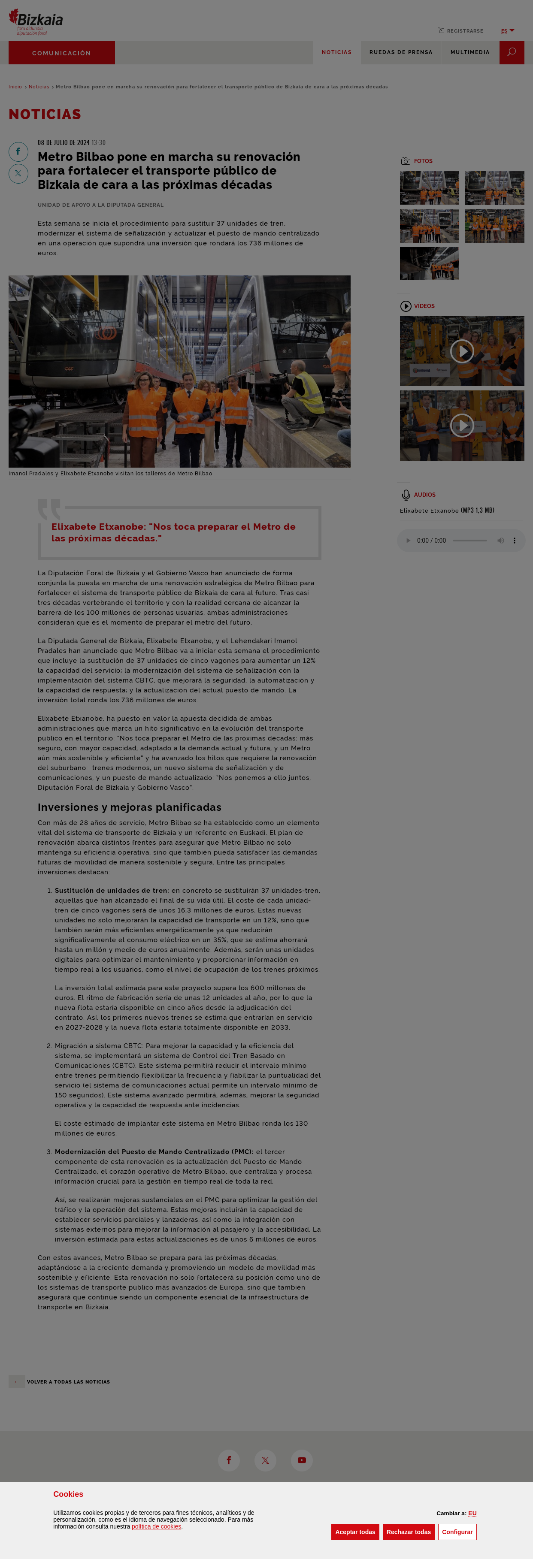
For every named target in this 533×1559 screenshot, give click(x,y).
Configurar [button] (459, 1531)
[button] (472, 1513)
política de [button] (156, 1526)
